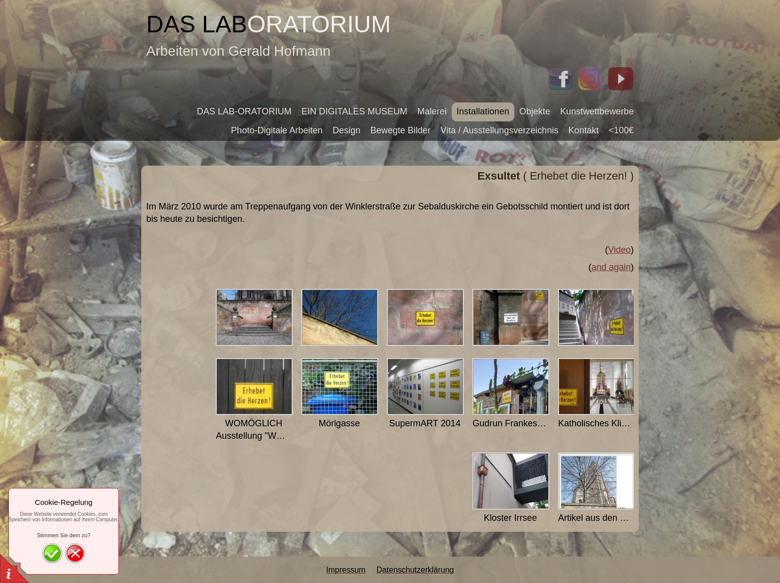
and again (611, 267)
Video (619, 250)
